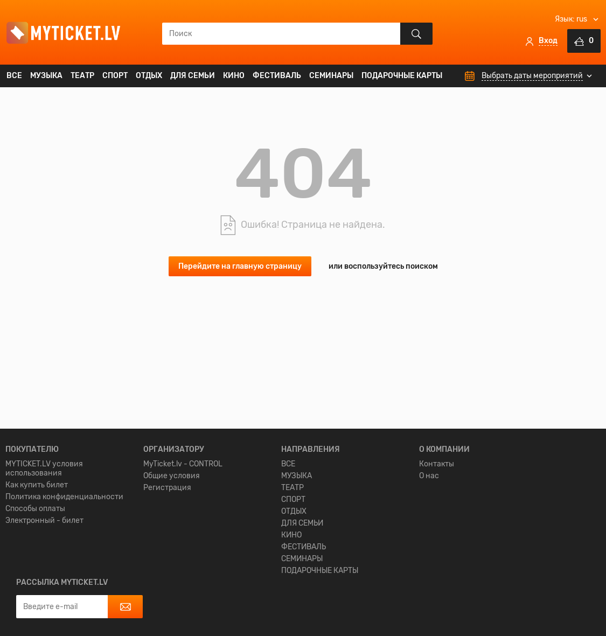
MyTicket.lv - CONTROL (182, 536)
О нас (429, 548)
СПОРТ (115, 75)
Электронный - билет (44, 593)
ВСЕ (14, 75)
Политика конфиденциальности (64, 569)
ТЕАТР (82, 75)
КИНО (234, 75)
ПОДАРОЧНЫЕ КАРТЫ (401, 75)
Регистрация (167, 560)
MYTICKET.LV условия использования (44, 541)
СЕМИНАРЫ (331, 75)
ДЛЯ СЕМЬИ (192, 75)
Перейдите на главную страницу (240, 266)
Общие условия (171, 548)
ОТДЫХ (149, 75)
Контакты (436, 536)
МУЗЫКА (46, 75)
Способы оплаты (35, 581)
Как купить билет (36, 557)
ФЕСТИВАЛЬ (277, 75)
